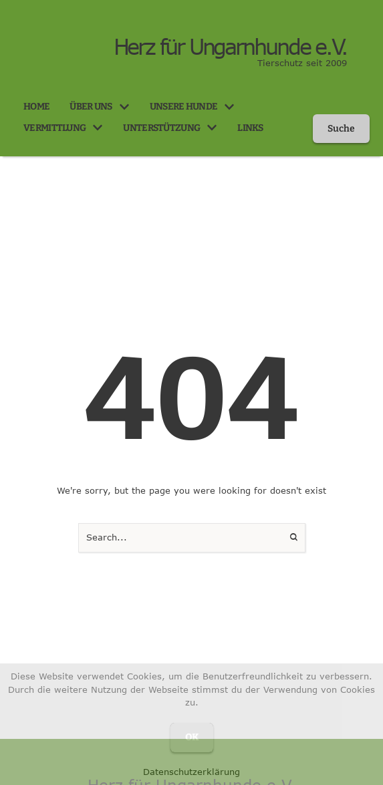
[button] (124, 107)
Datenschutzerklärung (191, 771)
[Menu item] (36, 107)
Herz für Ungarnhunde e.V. (231, 46)
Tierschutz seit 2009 (302, 62)
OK (192, 737)
